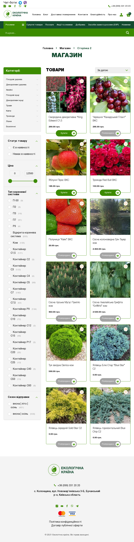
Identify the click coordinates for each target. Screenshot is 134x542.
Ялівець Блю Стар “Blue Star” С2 (109, 367)
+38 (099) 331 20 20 (119, 6)
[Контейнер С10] (9, 315)
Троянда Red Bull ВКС (105, 180)
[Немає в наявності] (9, 154)
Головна (48, 48)
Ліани (9, 121)
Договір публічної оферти (67, 526)
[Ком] (9, 242)
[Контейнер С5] (9, 282)
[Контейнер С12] (9, 325)
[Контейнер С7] (9, 288)
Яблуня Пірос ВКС (59, 180)
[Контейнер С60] (9, 385)
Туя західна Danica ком (61, 365)
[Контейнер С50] (9, 375)
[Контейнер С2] (9, 259)
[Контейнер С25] (9, 358)
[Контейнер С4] (9, 275)
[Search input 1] (64, 33)
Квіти (8, 111)
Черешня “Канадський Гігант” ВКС (109, 119)
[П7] (9, 219)
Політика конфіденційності (65, 522)
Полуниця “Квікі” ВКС (61, 240)
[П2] (9, 206)
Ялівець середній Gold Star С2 (65, 428)
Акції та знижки (65, 25)
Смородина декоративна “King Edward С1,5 (66, 119)
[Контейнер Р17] (9, 342)
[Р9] (9, 226)
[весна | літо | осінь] (9, 403)
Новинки (126, 25)
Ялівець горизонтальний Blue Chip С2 (109, 430)
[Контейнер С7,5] (9, 299)
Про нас (112, 15)
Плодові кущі (12, 95)
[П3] (9, 213)
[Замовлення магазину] (113, 70)
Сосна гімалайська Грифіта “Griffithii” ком (108, 304)
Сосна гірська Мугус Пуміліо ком (64, 304)
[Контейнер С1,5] (9, 249)
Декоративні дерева (16, 85)
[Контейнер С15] (9, 332)
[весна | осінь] (9, 413)
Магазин (65, 48)
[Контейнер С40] (9, 368)
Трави (9, 106)
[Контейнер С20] (9, 348)
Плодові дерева (14, 79)
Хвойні (9, 90)
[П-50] (9, 200)
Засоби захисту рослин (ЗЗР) (103, 25)
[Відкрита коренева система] (9, 232)
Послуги (49, 25)
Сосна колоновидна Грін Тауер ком (109, 241)
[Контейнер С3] (9, 265)
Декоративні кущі (14, 100)
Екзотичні (11, 127)
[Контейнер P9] (9, 309)
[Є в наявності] (9, 147)
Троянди (10, 116)
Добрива (80, 25)
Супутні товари (35, 25)
